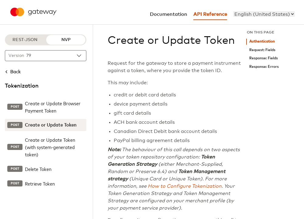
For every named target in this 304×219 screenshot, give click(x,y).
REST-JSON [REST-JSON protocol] (24, 40)
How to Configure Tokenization (185, 186)
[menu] (264, 14)
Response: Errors (264, 67)
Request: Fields (262, 50)
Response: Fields (263, 58)
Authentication (262, 41)
